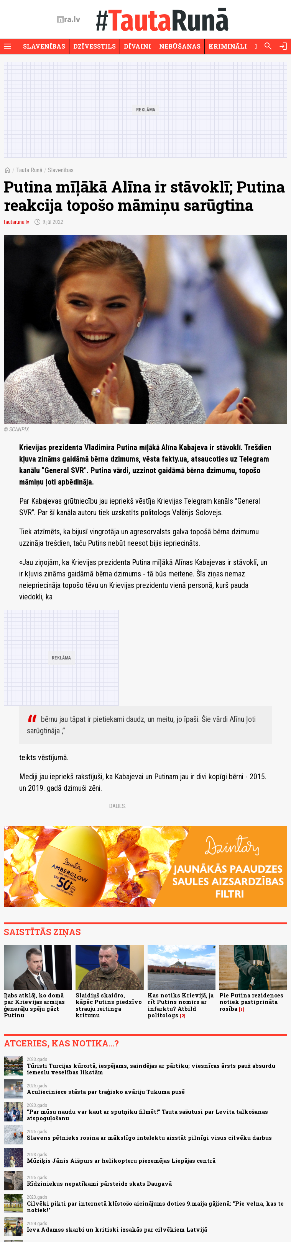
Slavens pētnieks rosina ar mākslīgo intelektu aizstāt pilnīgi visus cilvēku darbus (149, 1137)
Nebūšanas (180, 46)
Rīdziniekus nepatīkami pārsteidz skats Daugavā (99, 1183)
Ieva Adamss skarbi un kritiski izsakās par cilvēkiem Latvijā (117, 1229)
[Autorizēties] (283, 46)
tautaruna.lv (16, 222)
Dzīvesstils (94, 46)
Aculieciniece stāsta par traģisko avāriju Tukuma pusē (106, 1091)
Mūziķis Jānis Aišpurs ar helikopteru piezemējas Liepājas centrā (121, 1160)
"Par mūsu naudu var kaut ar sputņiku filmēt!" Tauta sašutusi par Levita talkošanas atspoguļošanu (147, 1115)
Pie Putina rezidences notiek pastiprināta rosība (251, 1002)
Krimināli (228, 46)
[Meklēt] (268, 46)
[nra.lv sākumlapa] (68, 19)
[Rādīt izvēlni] (7, 46)
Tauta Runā (29, 170)
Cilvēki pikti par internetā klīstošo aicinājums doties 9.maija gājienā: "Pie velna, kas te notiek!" (155, 1207)
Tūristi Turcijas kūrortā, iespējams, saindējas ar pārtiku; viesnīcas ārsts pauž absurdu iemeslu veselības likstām (151, 1069)
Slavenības (44, 46)
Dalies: (117, 806)
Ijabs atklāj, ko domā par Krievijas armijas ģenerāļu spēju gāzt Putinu (34, 1005)
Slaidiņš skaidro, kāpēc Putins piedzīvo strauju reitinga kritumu (109, 1005)
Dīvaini (137, 46)
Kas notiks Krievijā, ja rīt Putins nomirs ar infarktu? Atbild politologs (181, 1005)
